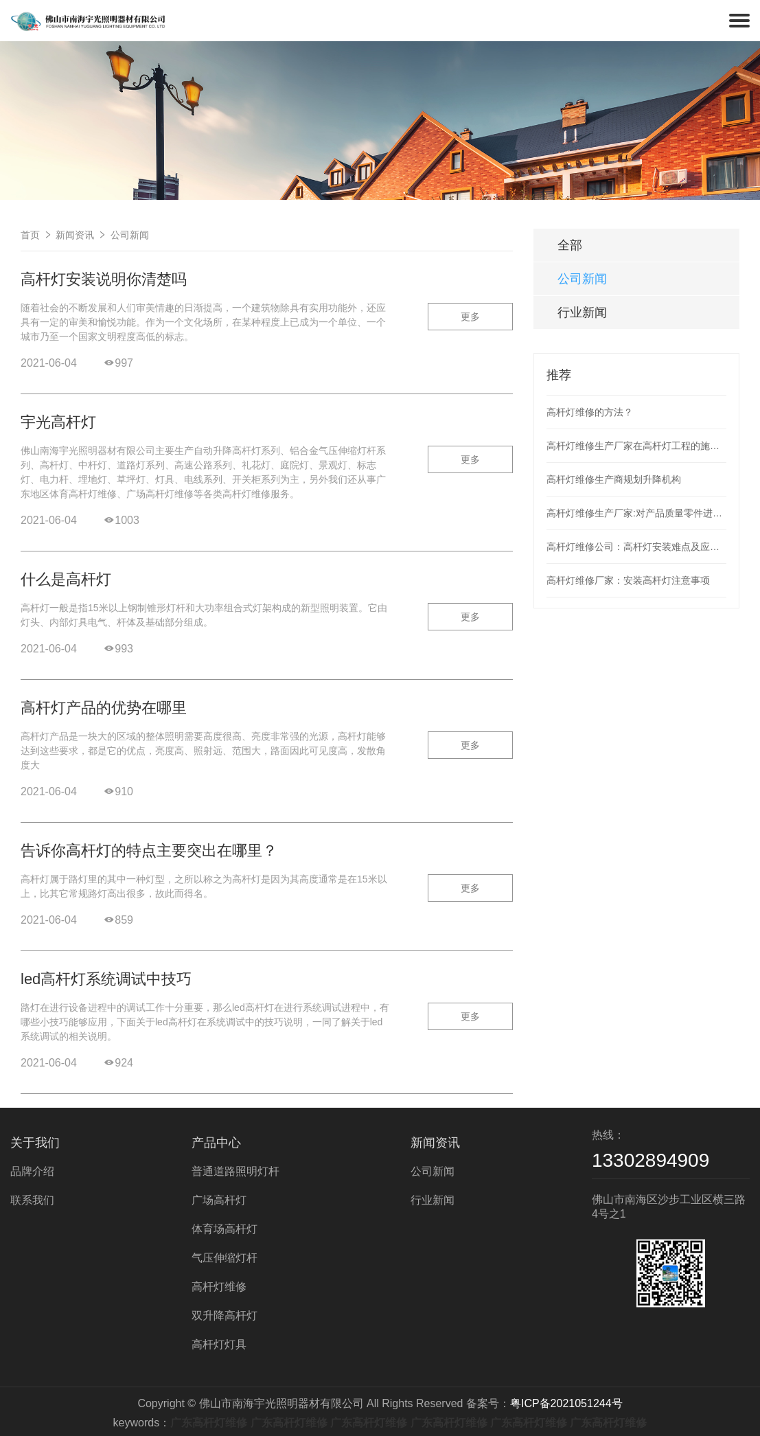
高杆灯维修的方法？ (589, 412)
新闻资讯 (75, 234)
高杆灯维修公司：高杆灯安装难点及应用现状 (636, 546)
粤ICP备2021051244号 (566, 1403)
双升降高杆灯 (224, 1315)
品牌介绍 (32, 1171)
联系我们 (32, 1200)
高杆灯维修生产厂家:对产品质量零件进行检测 (636, 513)
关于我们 (35, 1143)
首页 (30, 234)
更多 (470, 316)
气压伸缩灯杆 (224, 1258)
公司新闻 (130, 234)
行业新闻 (582, 312)
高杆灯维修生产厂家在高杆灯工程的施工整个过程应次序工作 (636, 445)
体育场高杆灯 (224, 1229)
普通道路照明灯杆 (235, 1171)
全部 (569, 245)
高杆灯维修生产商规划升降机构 (613, 479)
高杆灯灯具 (219, 1344)
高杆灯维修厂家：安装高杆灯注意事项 (628, 580)
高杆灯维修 (219, 1286)
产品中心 (216, 1143)
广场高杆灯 (219, 1200)
